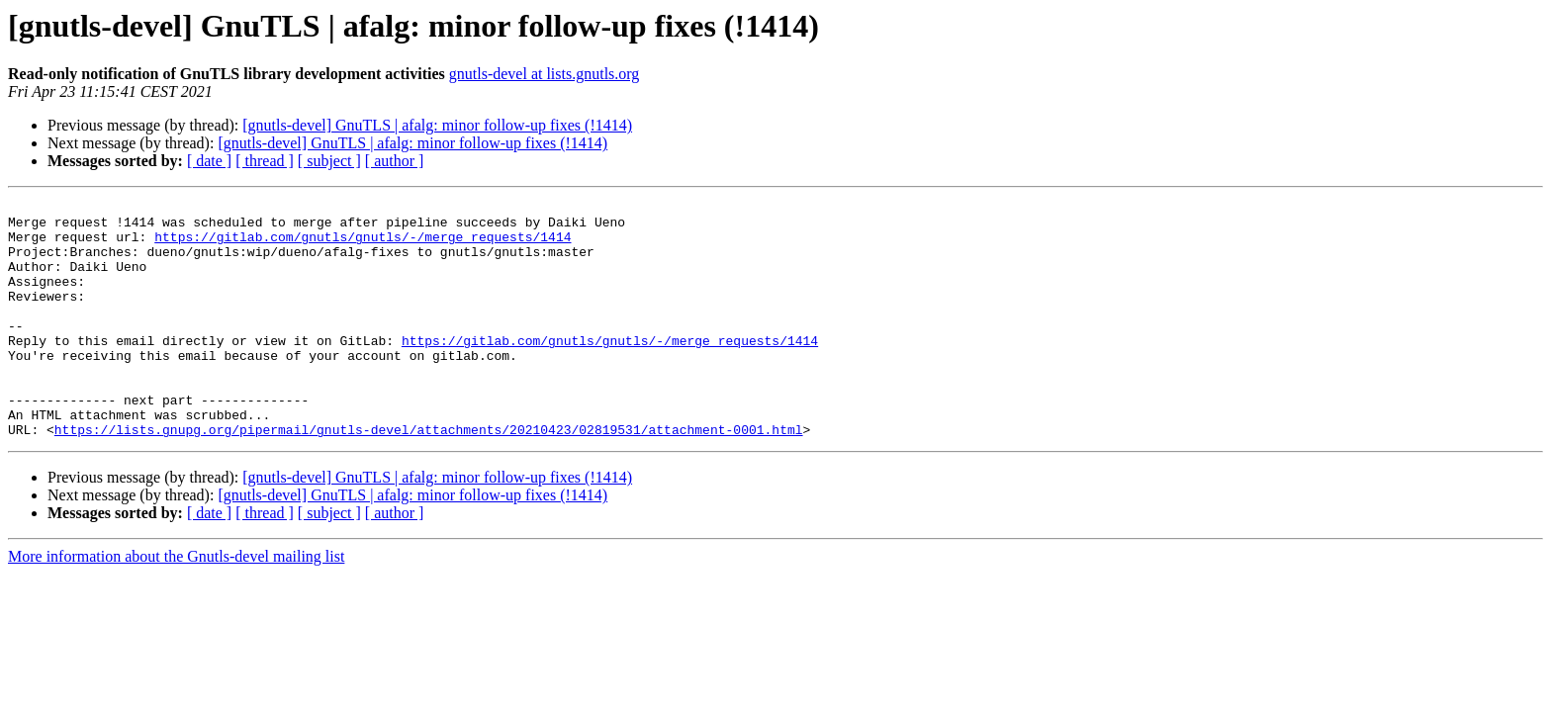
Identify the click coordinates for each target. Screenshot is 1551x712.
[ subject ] (329, 160)
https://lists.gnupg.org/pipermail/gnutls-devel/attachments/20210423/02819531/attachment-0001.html (428, 477)
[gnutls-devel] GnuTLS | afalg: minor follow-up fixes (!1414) (437, 125)
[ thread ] (264, 160)
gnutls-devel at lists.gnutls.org (544, 73)
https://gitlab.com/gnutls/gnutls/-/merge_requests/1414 (362, 245)
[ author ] (394, 160)
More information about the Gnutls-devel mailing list (176, 603)
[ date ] (209, 160)
